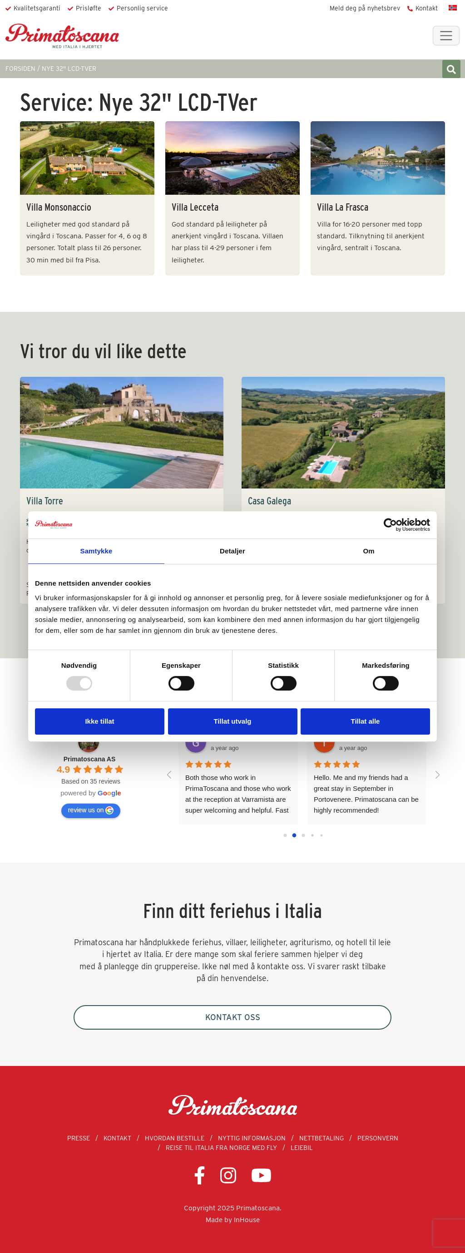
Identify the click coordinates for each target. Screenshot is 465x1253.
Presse (78, 1138)
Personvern (377, 1138)
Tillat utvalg (232, 721)
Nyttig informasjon (252, 1138)
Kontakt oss (232, 1017)
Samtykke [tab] (96, 551)
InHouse (247, 1219)
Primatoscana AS (90, 759)
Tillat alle (365, 721)
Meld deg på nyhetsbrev (365, 8)
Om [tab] (368, 551)
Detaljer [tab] (232, 551)
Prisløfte (88, 8)
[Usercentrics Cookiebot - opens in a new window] (390, 525)
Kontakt (427, 8)
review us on (91, 810)
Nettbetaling (321, 1138)
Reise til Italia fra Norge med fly (221, 1147)
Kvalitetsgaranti (37, 8)
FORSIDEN (20, 68)
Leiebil (302, 1147)
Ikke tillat (99, 721)
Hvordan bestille (174, 1138)
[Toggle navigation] (446, 35)
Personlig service (142, 8)
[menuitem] (452, 7)
